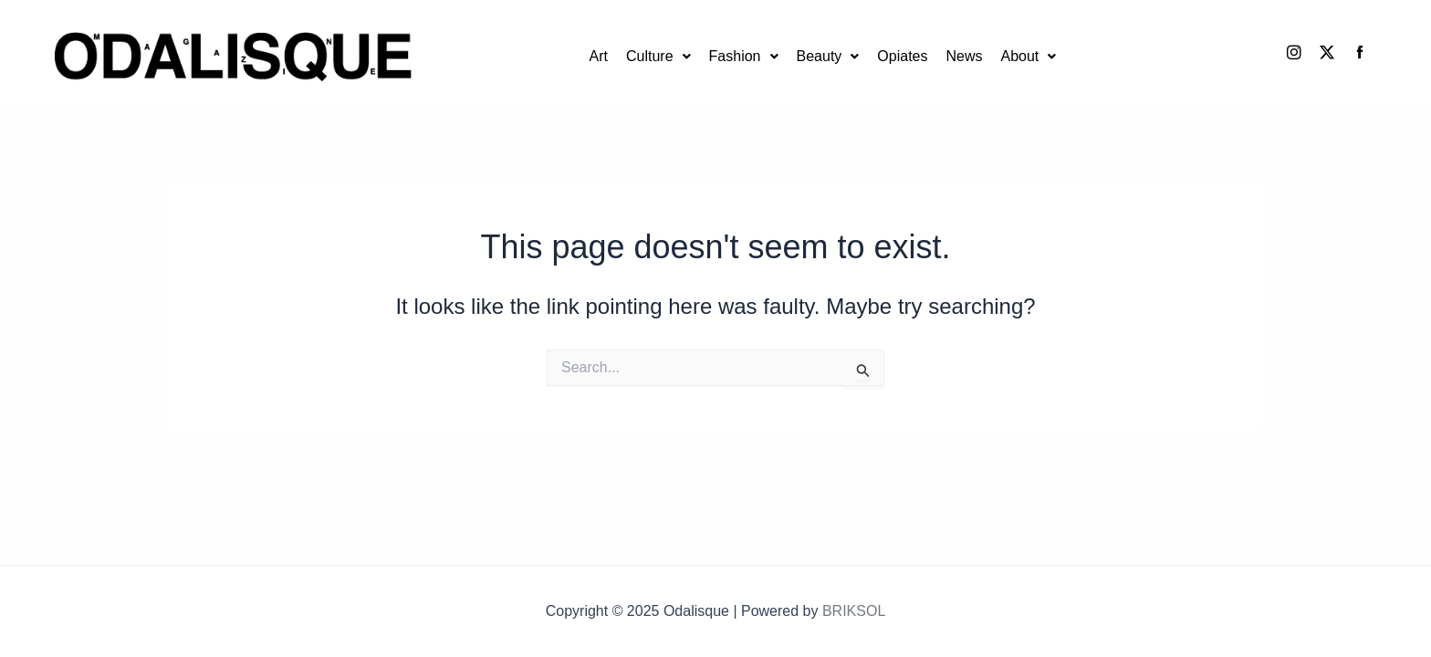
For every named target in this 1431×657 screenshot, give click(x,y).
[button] (658, 56)
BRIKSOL (853, 611)
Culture (658, 56)
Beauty (828, 56)
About (1028, 56)
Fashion (743, 56)
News (963, 56)
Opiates (902, 56)
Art (599, 56)
